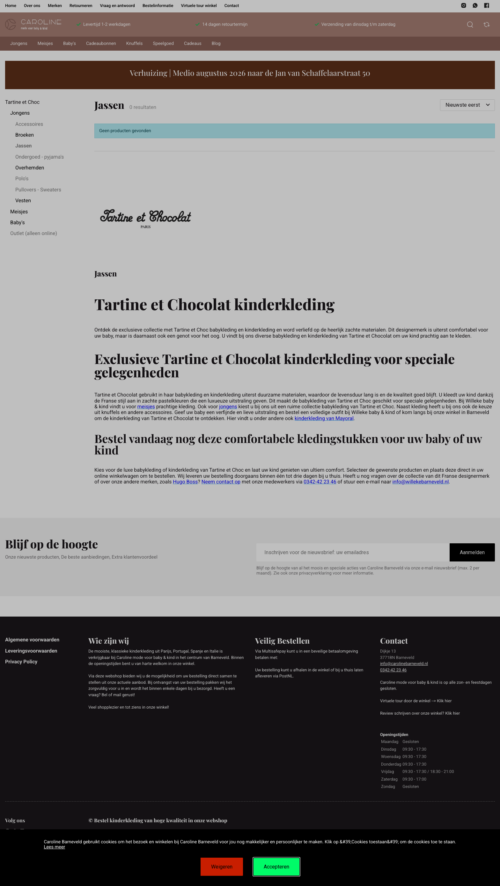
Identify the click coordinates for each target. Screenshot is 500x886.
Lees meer (54, 847)
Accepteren (276, 867)
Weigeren (221, 867)
